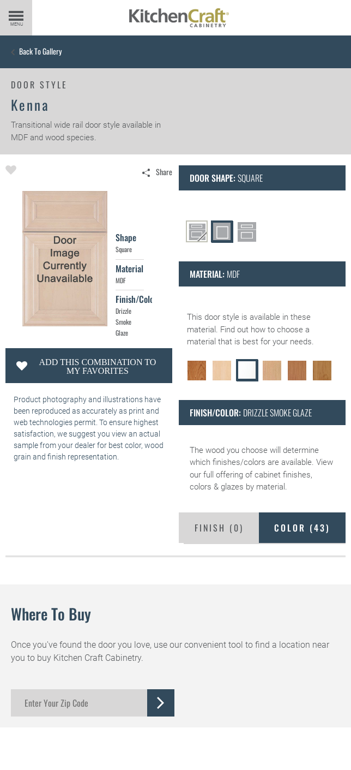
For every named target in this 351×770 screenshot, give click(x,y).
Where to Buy (51, 613)
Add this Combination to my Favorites (97, 366)
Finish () (219, 527)
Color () (302, 527)
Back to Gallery (40, 51)
